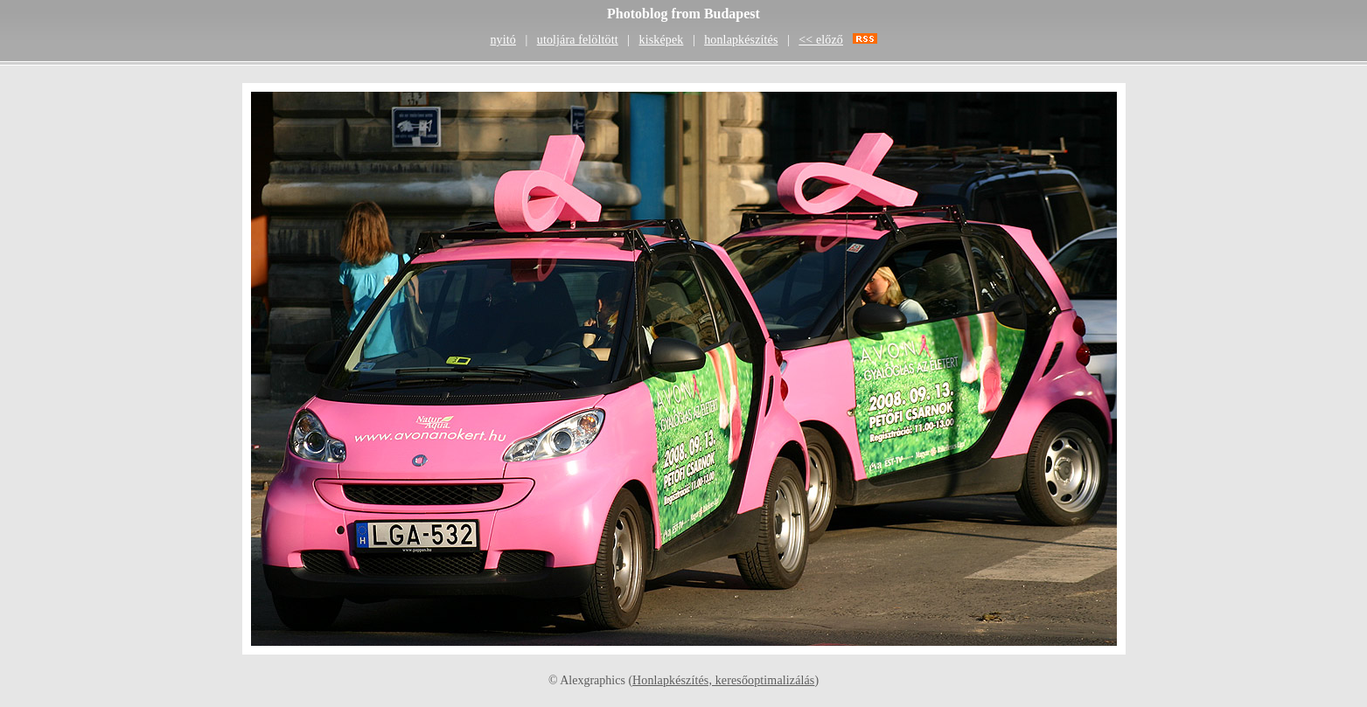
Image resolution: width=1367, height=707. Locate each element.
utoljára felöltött (577, 39)
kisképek (661, 39)
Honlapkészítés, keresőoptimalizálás (723, 680)
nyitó (502, 39)
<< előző (821, 39)
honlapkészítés (741, 39)
